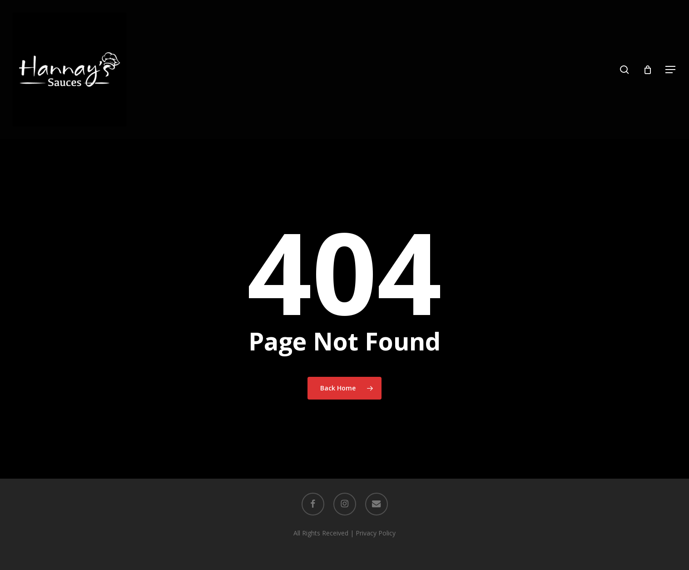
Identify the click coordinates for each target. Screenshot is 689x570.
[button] (670, 70)
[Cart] (648, 70)
